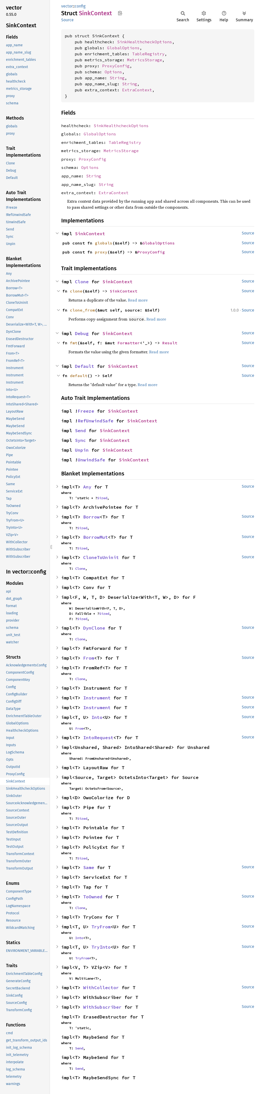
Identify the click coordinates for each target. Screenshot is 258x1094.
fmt (73, 342)
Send (80, 430)
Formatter (128, 342)
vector (67, 6)
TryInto (101, 947)
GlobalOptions (123, 47)
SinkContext (90, 233)
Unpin (82, 450)
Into (96, 717)
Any (87, 487)
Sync (80, 440)
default (78, 375)
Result (169, 342)
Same (88, 867)
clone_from (82, 310)
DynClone (94, 628)
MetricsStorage (144, 59)
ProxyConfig (116, 65)
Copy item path (120, 13)
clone (76, 291)
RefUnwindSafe (95, 421)
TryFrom (101, 927)
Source (67, 20)
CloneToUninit (101, 557)
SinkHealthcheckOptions (144, 41)
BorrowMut (95, 537)
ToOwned (92, 897)
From (88, 658)
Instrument (97, 698)
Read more (138, 300)
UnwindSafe (91, 460)
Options (113, 71)
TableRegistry (148, 53)
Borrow (91, 517)
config (80, 6)
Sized (102, 498)
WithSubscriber (102, 1007)
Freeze (86, 411)
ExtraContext (137, 89)
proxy (101, 251)
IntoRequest (98, 737)
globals (103, 242)
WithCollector (101, 987)
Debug (82, 333)
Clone (82, 282)
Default (84, 366)
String (117, 77)
